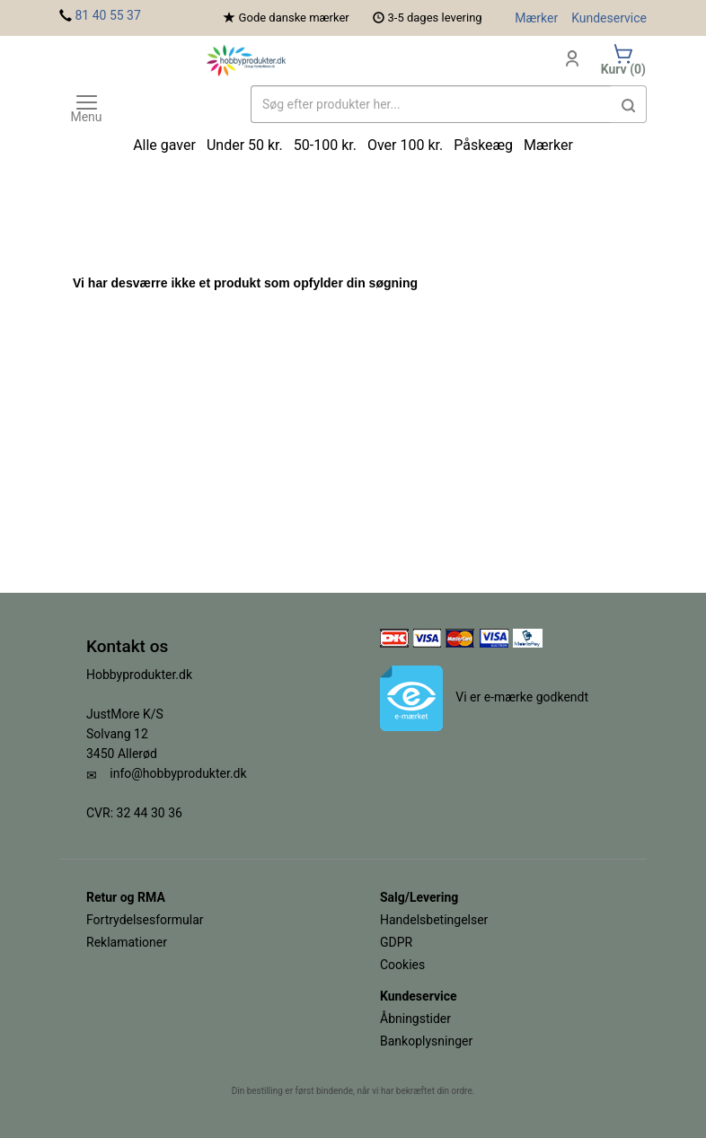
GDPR (396, 942)
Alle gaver (164, 145)
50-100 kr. (325, 145)
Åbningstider (415, 1018)
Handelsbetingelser (434, 920)
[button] (629, 104)
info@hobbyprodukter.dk (178, 773)
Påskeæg (483, 145)
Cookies (402, 964)
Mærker (536, 18)
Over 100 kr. (405, 145)
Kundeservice (609, 18)
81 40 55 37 (107, 15)
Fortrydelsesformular (145, 920)
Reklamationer (126, 942)
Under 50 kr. (245, 145)
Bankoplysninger (426, 1041)
